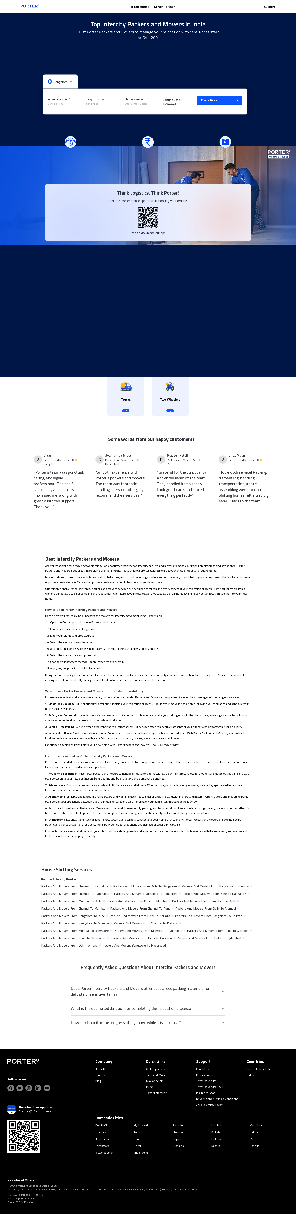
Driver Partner (164, 6)
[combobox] (60, 104)
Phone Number (134, 99)
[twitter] (19, 1088)
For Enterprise (138, 6)
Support (269, 6)
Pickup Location (58, 99)
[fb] (10, 1088)
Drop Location (95, 99)
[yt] (47, 1088)
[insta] (28, 1088)
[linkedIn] (38, 1088)
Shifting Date (171, 99)
